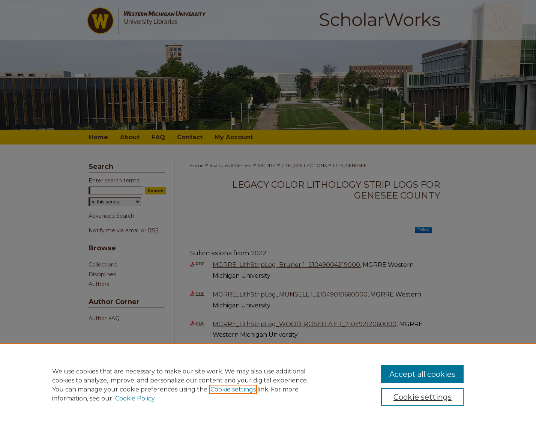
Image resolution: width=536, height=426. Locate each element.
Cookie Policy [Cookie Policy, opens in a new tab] (135, 398)
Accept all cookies (422, 374)
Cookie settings (233, 389)
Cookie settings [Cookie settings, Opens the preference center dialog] (422, 397)
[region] (268, 384)
